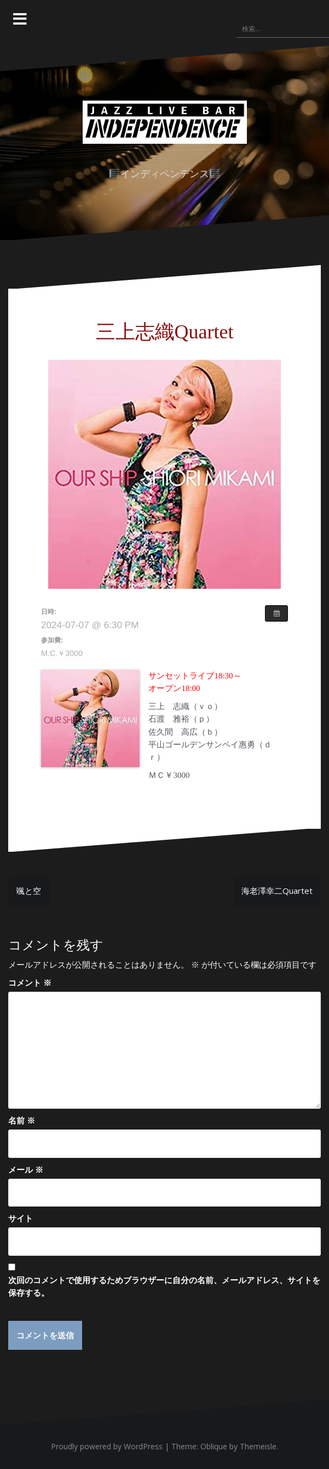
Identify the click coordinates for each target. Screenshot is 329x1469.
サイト (20, 1218)
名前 (21, 1120)
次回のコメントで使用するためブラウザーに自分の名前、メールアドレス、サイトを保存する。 (164, 1286)
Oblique (213, 1446)
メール (25, 1169)
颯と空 (28, 890)
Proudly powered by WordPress (107, 1446)
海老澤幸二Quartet (277, 890)
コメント (29, 982)
